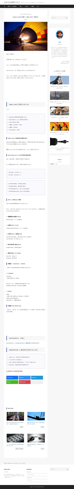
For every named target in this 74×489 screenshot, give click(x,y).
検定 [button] (21, 6)
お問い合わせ (29, 477)
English (26, 6)
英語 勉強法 (20, 371)
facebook (9, 377)
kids (38, 6)
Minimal (34, 486)
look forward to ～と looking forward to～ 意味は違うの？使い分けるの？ (23, 343)
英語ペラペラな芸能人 (19, 448)
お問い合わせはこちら (65, 63)
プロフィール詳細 (65, 61)
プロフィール (29, 480)
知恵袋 (32, 6)
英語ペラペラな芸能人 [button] (12, 6)
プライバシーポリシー (30, 474)
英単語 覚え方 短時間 (12, 371)
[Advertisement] (25, 90)
